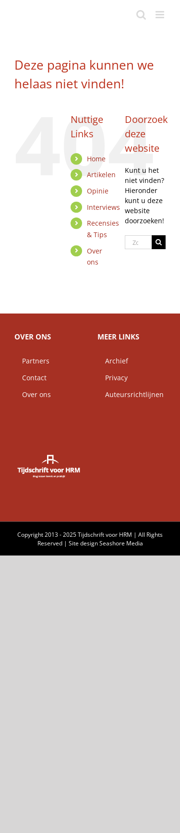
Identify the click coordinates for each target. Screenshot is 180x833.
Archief (112, 360)
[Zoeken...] (138, 242)
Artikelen (101, 174)
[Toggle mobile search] (141, 15)
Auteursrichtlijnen (130, 394)
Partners (31, 360)
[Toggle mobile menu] (161, 15)
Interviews (103, 207)
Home (96, 158)
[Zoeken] (159, 242)
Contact (30, 377)
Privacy (112, 377)
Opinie (97, 190)
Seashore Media (121, 543)
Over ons (32, 394)
